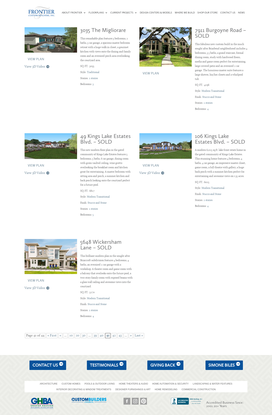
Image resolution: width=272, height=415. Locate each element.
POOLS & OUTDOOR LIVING (99, 383)
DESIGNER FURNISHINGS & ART (133, 389)
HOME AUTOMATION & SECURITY (170, 383)
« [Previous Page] (60, 335)
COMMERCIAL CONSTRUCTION (199, 389)
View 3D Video (35, 67)
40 (101, 335)
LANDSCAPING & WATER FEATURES (212, 383)
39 (95, 335)
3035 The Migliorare (103, 30)
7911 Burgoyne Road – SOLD (220, 33)
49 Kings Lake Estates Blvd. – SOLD (105, 139)
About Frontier (72, 12)
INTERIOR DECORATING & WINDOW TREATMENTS (83, 389)
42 (114, 335)
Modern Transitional (213, 91)
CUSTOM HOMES (71, 383)
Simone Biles (221, 365)
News (241, 12)
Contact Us (227, 12)
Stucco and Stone (211, 97)
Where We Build (185, 12)
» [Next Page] (131, 335)
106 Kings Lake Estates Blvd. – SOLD (220, 139)
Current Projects (121, 12)
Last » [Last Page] (139, 335)
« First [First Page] (51, 335)
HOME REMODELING (166, 389)
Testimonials (104, 365)
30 (83, 335)
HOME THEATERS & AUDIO (133, 383)
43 (120, 335)
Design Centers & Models (156, 12)
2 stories (93, 78)
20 (77, 335)
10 (71, 335)
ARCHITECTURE (48, 383)
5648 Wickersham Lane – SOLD (100, 244)
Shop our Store (207, 12)
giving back (162, 365)
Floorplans (96, 12)
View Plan (36, 59)
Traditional (93, 72)
